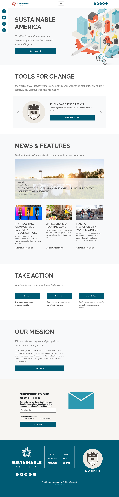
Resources (52, 463)
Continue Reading (24, 248)
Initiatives (52, 459)
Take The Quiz (92, 471)
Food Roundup (28, 419)
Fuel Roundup (46, 419)
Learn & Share (92, 296)
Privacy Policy (59, 485)
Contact (66, 463)
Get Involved (35, 51)
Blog (66, 454)
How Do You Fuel (72, 117)
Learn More (39, 368)
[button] (20, 112)
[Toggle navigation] (61, 4)
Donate (27, 296)
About (52, 454)
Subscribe (59, 296)
